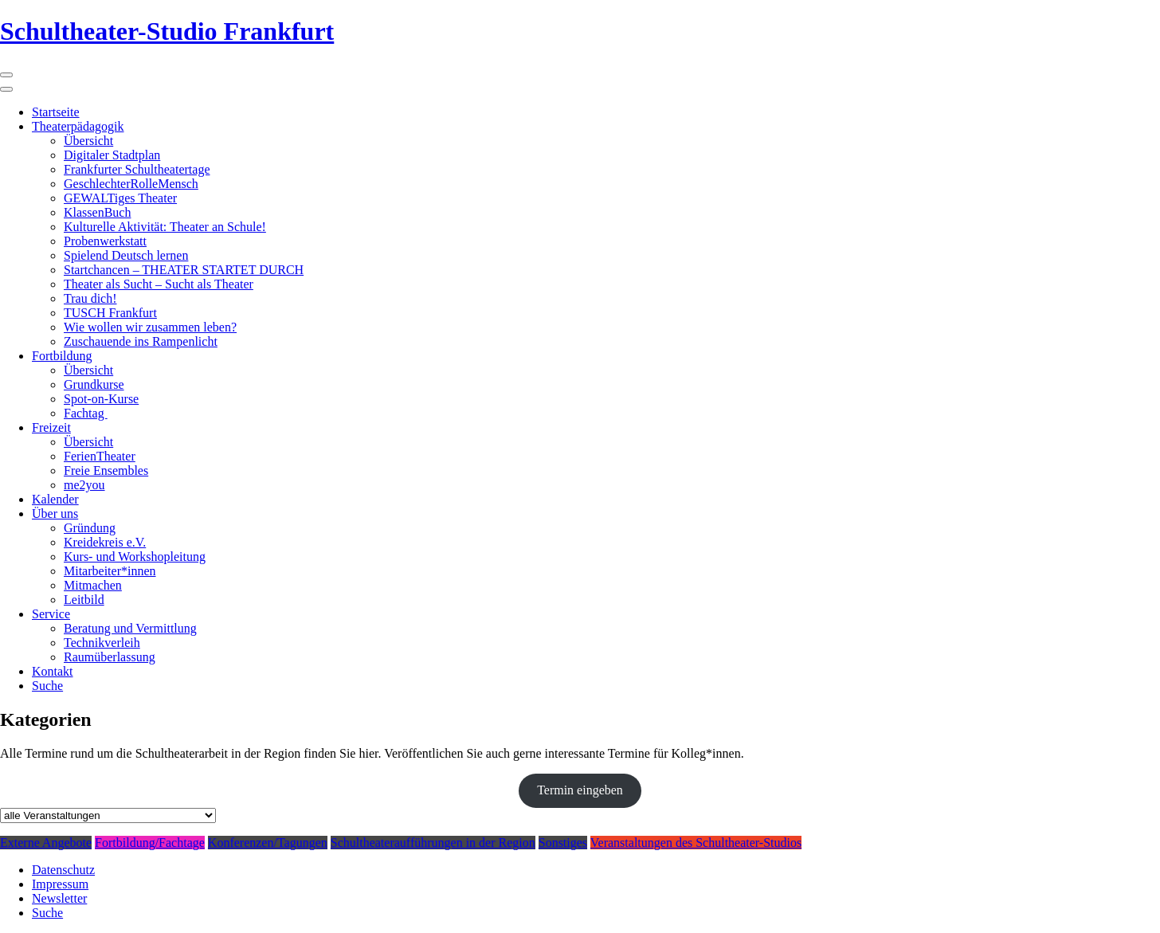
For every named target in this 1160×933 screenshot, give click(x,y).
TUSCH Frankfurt (110, 312)
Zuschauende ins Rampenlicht (140, 341)
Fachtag (86, 413)
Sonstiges (563, 842)
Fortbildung (62, 356)
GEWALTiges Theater (120, 198)
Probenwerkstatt (105, 241)
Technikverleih (102, 642)
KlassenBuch (97, 212)
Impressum (60, 884)
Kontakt (52, 671)
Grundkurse (94, 384)
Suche (47, 685)
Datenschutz (63, 869)
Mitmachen (93, 585)
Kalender (55, 499)
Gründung (90, 528)
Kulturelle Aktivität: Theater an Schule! (165, 226)
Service (51, 614)
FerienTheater (99, 456)
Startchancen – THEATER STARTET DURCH (184, 269)
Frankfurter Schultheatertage (137, 169)
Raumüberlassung (109, 657)
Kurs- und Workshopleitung (135, 556)
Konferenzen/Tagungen (267, 842)
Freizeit (51, 427)
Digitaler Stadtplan (112, 155)
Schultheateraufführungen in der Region (433, 842)
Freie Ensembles (106, 470)
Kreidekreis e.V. (105, 542)
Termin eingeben (580, 790)
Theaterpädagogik (78, 126)
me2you (84, 485)
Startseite (56, 112)
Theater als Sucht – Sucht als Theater (158, 284)
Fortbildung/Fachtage (150, 842)
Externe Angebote (46, 842)
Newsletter (59, 898)
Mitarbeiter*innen (110, 571)
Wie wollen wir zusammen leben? (150, 327)
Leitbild (84, 599)
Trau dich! (90, 298)
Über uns (55, 513)
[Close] (6, 89)
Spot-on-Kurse (101, 399)
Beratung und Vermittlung (130, 628)
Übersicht (88, 140)
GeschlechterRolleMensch (131, 183)
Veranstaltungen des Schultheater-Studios (695, 842)
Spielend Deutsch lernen (126, 255)
